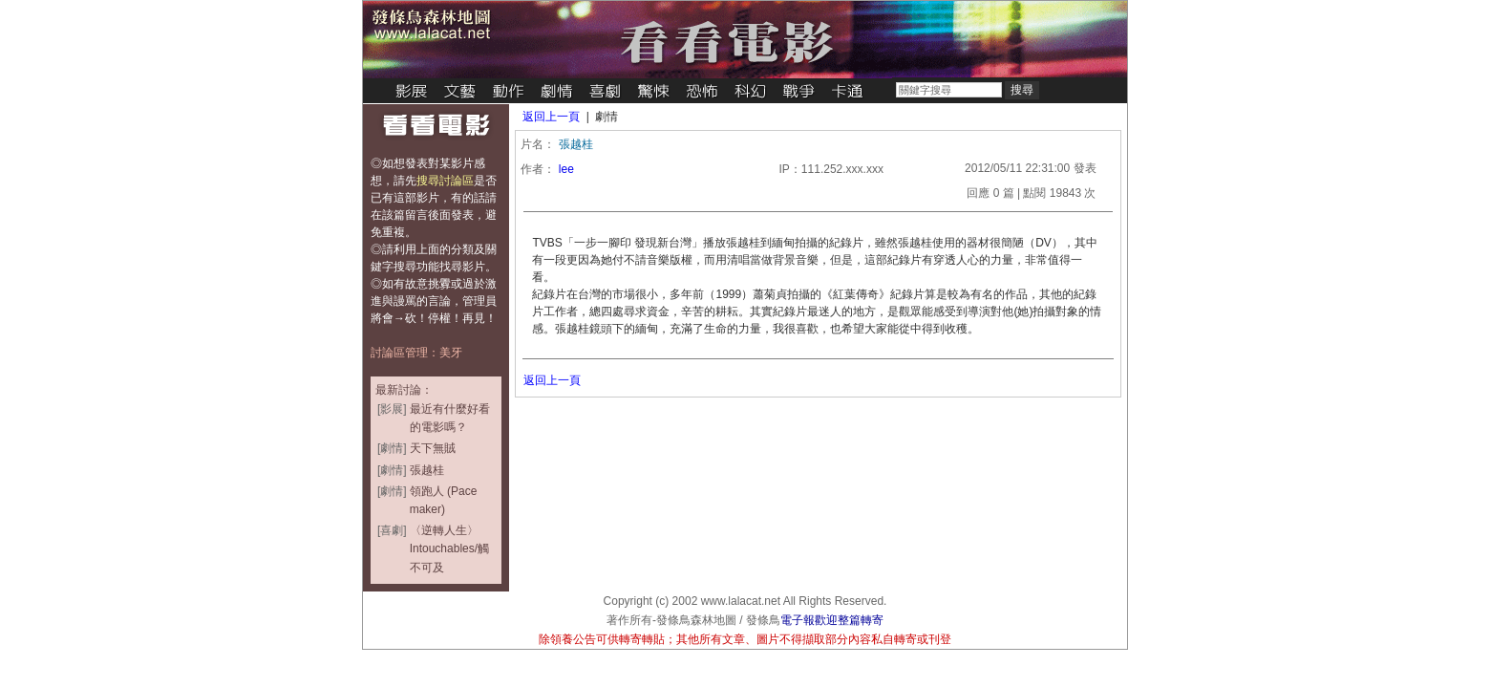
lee (566, 169)
